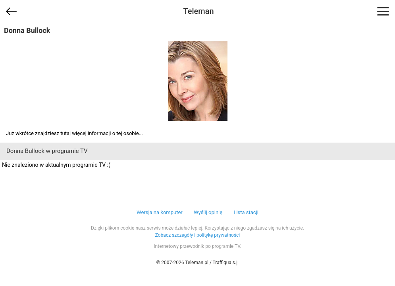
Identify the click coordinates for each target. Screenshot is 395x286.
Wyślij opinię (208, 212)
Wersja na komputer (160, 212)
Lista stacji (245, 212)
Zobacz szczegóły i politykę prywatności (197, 235)
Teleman (198, 11)
